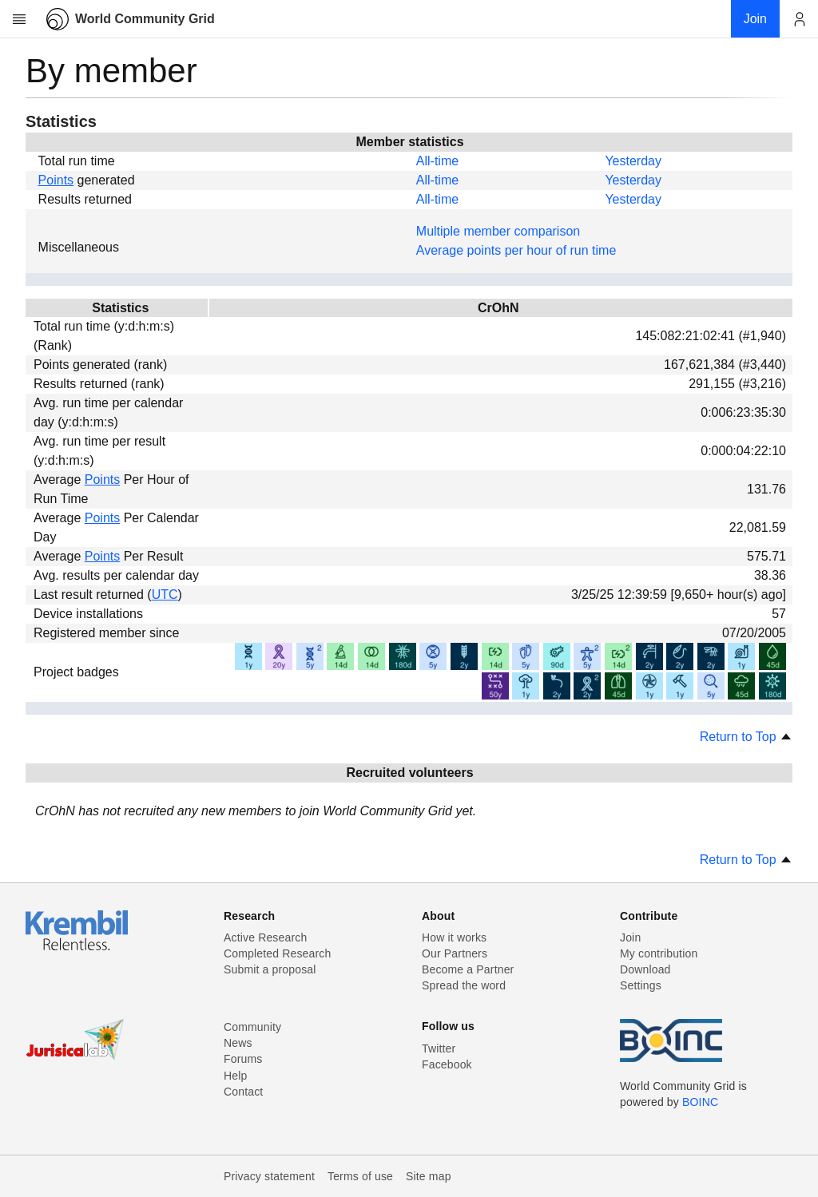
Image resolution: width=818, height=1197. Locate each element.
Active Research (265, 937)
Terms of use (360, 1176)
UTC (165, 594)
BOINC (700, 1102)
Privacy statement (269, 1176)
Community (252, 1027)
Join (630, 937)
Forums (243, 1058)
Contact (243, 1091)
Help (235, 1075)
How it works (454, 937)
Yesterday (633, 161)
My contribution (658, 953)
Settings (640, 985)
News (238, 1042)
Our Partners (454, 953)
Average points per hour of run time (516, 250)
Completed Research (277, 953)
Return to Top (746, 736)
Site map (428, 1176)
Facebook (447, 1064)
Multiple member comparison (498, 231)
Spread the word (464, 985)
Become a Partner (468, 969)
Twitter (438, 1048)
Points (55, 180)
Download (645, 969)
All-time (437, 161)
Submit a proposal (270, 969)
